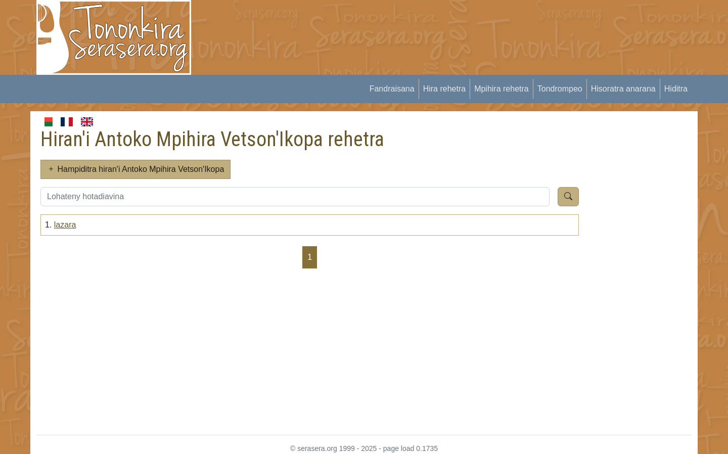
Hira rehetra (444, 88)
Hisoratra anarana (623, 88)
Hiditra (676, 88)
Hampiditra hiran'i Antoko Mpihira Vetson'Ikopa (135, 169)
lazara (65, 224)
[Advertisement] (387, 23)
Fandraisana (392, 88)
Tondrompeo (559, 88)
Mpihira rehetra (501, 88)
